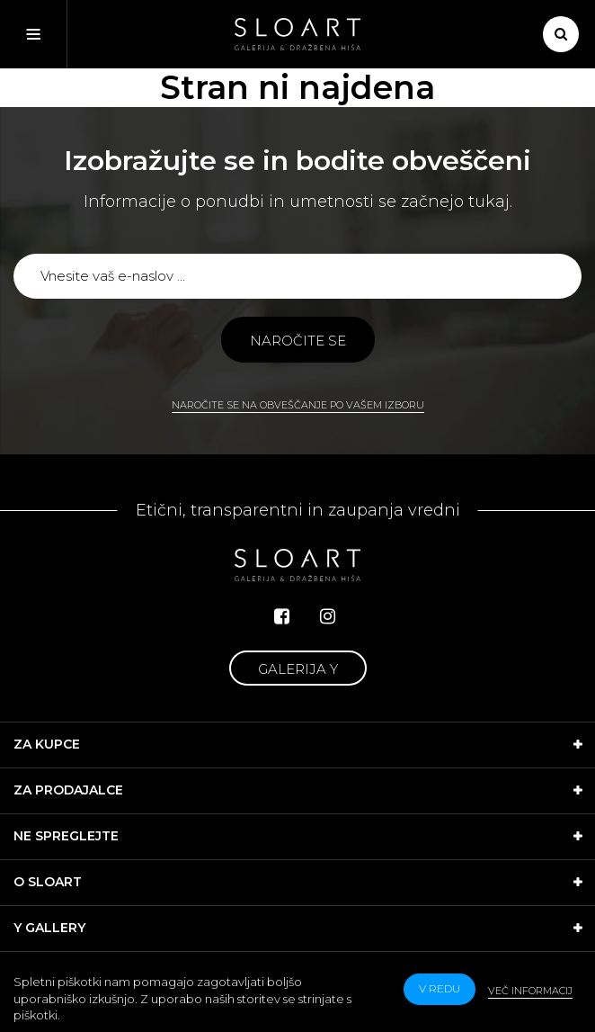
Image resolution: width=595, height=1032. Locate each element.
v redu (439, 988)
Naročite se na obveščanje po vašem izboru (298, 405)
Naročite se (298, 340)
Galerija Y (298, 669)
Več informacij (530, 990)
